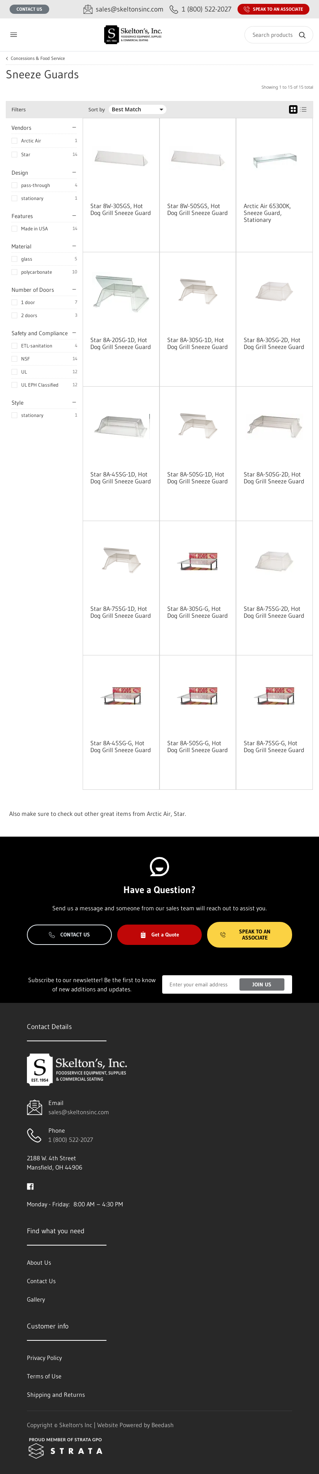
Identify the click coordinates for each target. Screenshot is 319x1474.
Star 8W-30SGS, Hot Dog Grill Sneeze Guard (120, 209)
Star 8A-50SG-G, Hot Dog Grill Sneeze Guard (197, 746)
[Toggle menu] (13, 34)
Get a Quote (159, 934)
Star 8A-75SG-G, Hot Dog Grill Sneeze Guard (274, 746)
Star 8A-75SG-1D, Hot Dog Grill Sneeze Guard (120, 612)
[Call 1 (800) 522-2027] (200, 9)
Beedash (162, 1425)
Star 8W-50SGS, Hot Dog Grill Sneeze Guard (197, 209)
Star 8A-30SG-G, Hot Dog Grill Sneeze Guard (197, 612)
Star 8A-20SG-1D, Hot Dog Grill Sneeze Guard (120, 343)
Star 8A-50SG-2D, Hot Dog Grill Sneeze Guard (274, 478)
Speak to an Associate (273, 9)
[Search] (278, 34)
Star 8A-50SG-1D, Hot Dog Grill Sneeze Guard (197, 478)
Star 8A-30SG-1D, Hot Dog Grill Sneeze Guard (197, 343)
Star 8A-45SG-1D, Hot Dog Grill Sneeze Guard (120, 478)
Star (25, 154)
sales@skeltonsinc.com (78, 1112)
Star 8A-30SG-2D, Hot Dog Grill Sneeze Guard (274, 343)
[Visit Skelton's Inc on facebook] (30, 1185)
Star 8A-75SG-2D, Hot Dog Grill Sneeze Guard (274, 612)
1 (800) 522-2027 (70, 1139)
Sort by (96, 109)
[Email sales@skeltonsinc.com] (123, 9)
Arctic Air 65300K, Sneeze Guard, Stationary (267, 212)
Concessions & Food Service (38, 58)
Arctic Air (31, 140)
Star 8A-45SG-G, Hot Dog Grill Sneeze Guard (120, 746)
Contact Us (29, 9)
